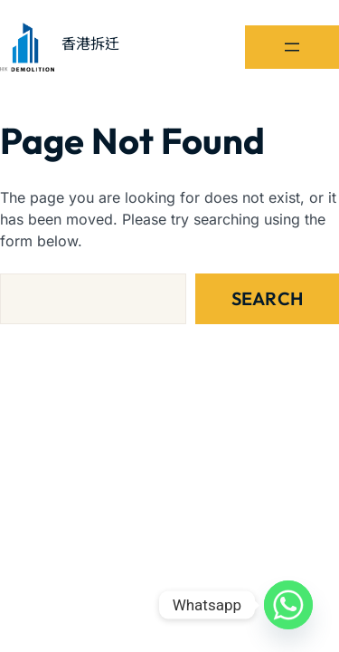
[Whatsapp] (288, 604)
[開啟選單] (292, 47)
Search (267, 298)
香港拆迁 (90, 43)
